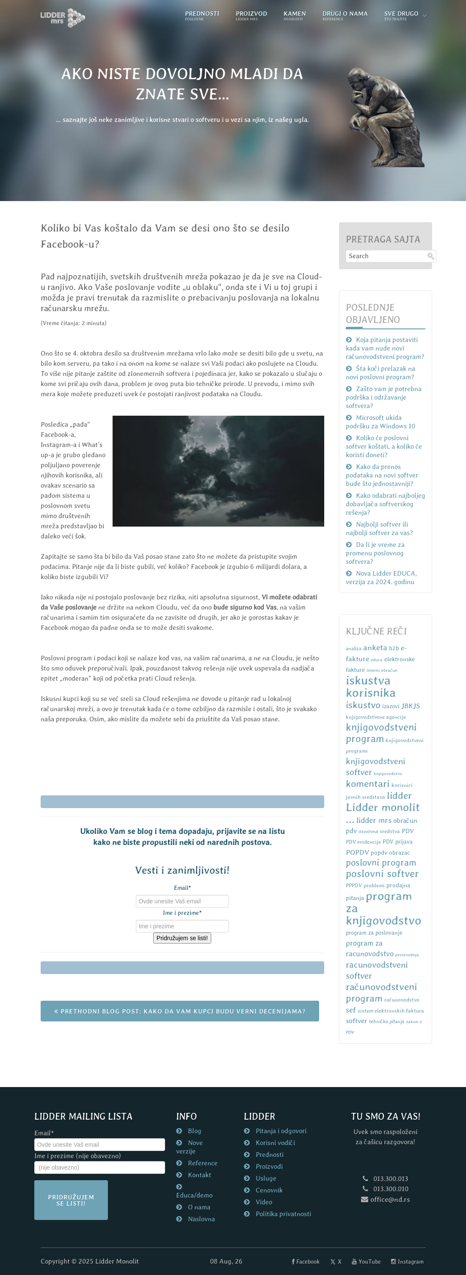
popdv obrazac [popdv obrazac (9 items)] (390, 852)
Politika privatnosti (282, 1214)
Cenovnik (268, 1190)
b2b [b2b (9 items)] (394, 648)
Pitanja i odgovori (280, 1131)
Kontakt (198, 1175)
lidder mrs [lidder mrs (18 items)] (374, 820)
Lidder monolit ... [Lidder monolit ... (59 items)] (383, 812)
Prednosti (269, 1155)
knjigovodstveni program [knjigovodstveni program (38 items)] (381, 732)
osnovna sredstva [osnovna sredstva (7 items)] (379, 831)
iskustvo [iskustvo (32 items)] (363, 704)
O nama (198, 1207)
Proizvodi (268, 1166)
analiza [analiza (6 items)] (353, 648)
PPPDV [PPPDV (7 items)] (354, 885)
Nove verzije (189, 1147)
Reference (202, 1163)
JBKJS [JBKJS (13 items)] (410, 706)
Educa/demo (194, 1195)
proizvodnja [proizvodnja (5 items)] (407, 954)
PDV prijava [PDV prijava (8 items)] (398, 842)
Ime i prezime (182, 912)
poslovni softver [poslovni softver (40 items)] (382, 873)
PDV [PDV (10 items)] (408, 830)
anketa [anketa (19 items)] (375, 647)
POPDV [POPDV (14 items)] (357, 852)
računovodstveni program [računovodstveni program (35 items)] (381, 992)
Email (182, 887)
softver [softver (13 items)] (356, 1021)
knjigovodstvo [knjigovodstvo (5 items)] (388, 773)
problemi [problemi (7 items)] (374, 885)
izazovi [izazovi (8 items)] (391, 706)
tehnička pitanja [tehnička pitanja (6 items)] (386, 1021)
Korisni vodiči (274, 1143)
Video (263, 1202)
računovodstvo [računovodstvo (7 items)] (401, 999)
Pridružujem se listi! (182, 938)
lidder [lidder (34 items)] (399, 795)
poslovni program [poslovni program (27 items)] (381, 862)
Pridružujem (71, 1200)
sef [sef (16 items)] (351, 1009)
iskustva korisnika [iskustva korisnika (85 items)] (371, 686)
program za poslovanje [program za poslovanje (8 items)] (374, 933)
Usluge (265, 1178)
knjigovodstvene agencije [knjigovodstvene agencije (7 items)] (376, 717)
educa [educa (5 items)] (377, 659)
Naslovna (200, 1219)
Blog (193, 1131)
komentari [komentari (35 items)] (368, 783)
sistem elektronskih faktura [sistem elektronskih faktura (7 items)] (391, 1010)
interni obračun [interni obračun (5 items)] (382, 670)
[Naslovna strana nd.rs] (63, 18)
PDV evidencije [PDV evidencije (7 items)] (363, 842)
